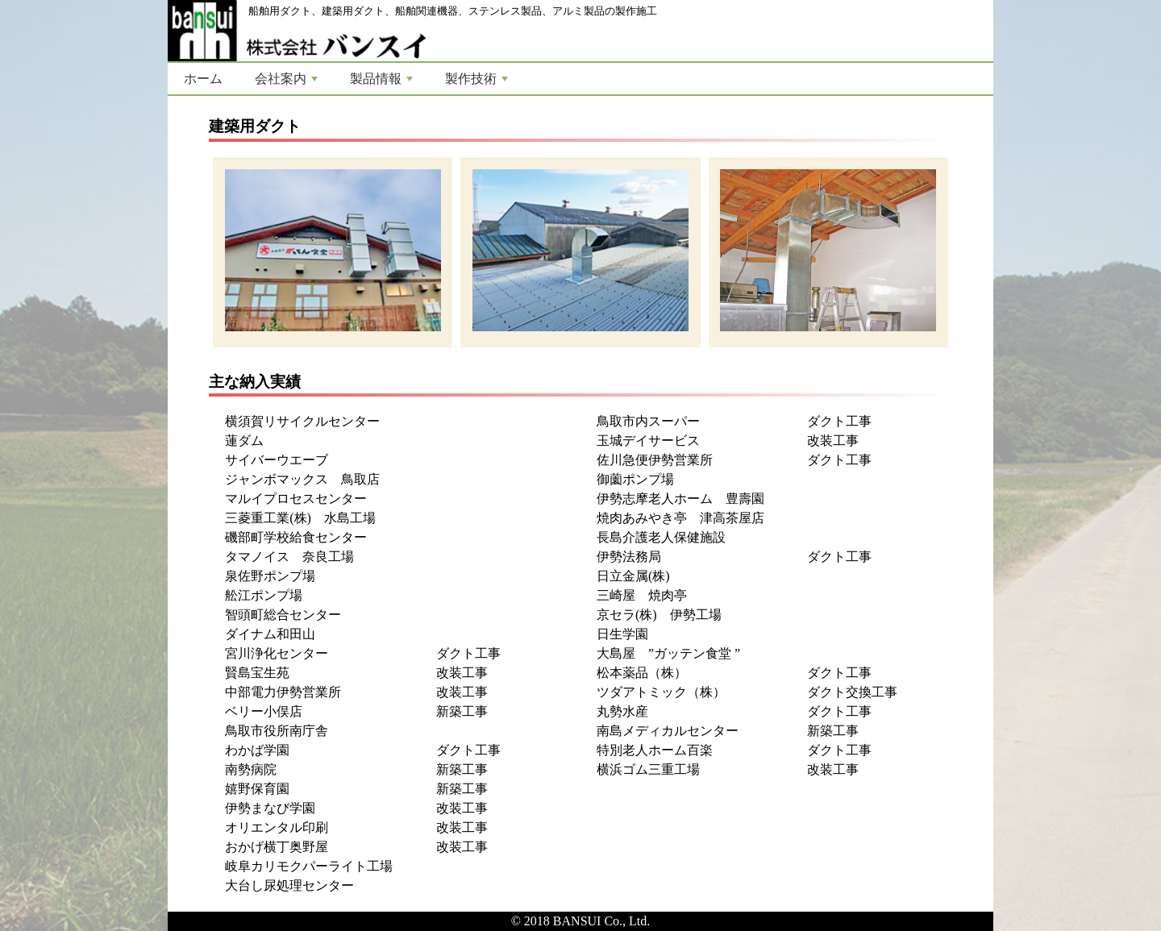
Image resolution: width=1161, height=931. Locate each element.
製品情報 (381, 78)
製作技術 (476, 78)
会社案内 (286, 78)
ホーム (203, 78)
